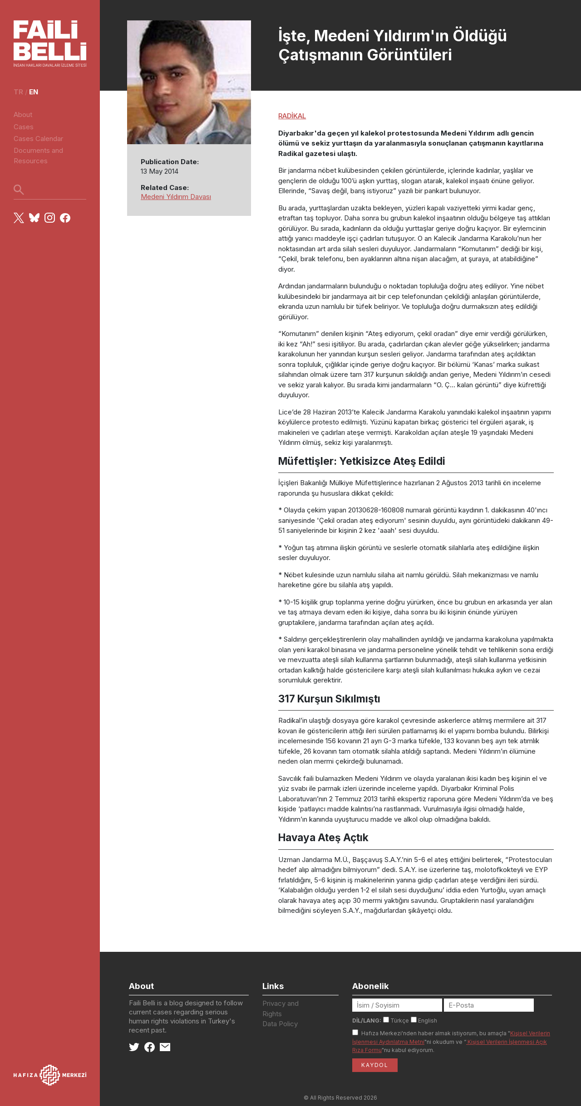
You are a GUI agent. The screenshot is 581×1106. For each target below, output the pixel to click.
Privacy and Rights (280, 1008)
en (33, 92)
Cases (24, 126)
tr (18, 92)
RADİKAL (292, 116)
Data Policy (280, 1023)
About (23, 114)
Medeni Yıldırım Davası (176, 196)
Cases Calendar (38, 138)
